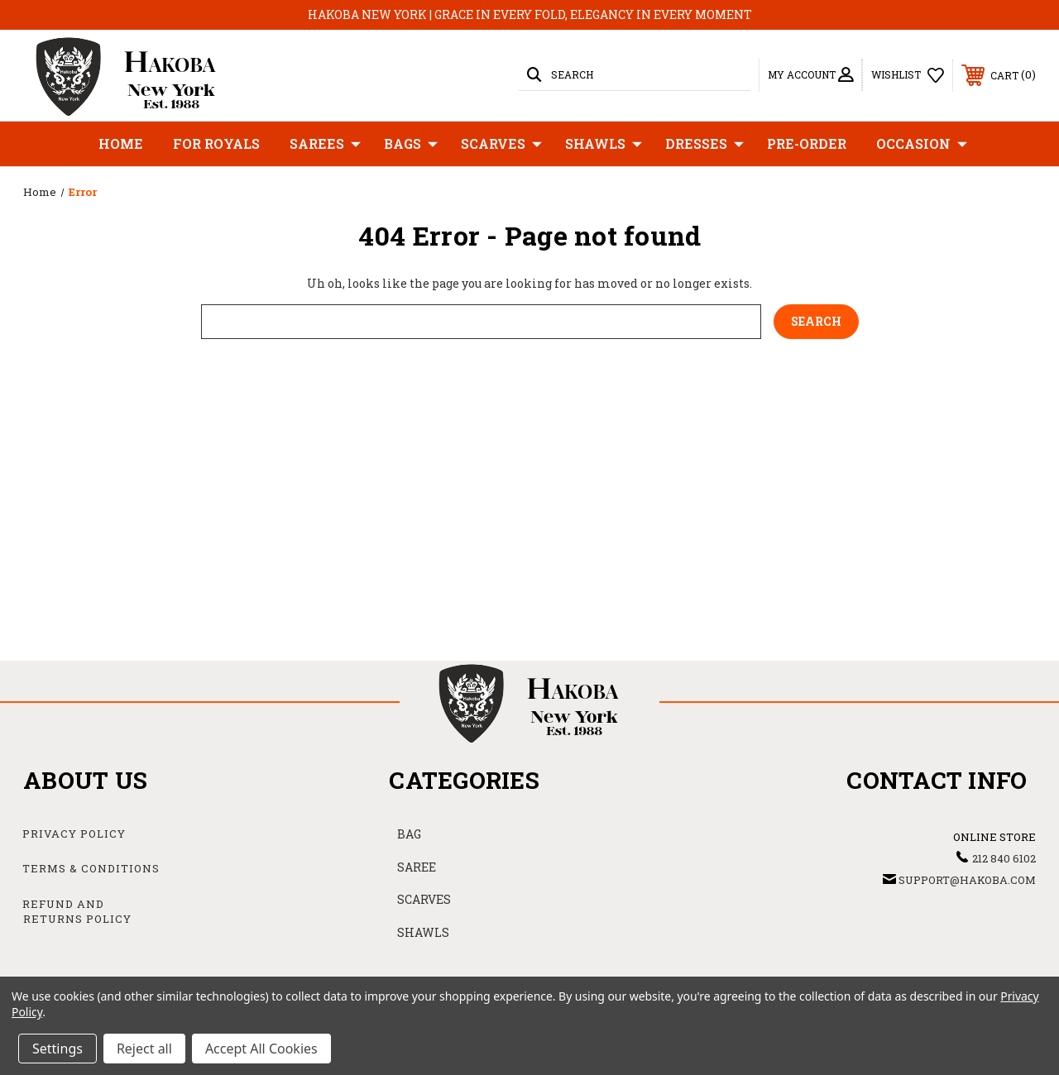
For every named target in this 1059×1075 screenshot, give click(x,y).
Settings (57, 1048)
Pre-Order (806, 143)
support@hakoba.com (967, 879)
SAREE (416, 867)
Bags (411, 144)
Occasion (921, 144)
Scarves (501, 144)
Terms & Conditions (91, 868)
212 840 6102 (1004, 858)
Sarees (325, 144)
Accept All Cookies (261, 1048)
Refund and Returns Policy (77, 911)
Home (120, 143)
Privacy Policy (74, 833)
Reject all (144, 1048)
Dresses (704, 144)
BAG (409, 834)
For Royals (216, 143)
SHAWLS (423, 932)
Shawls (603, 144)
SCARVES (424, 899)
